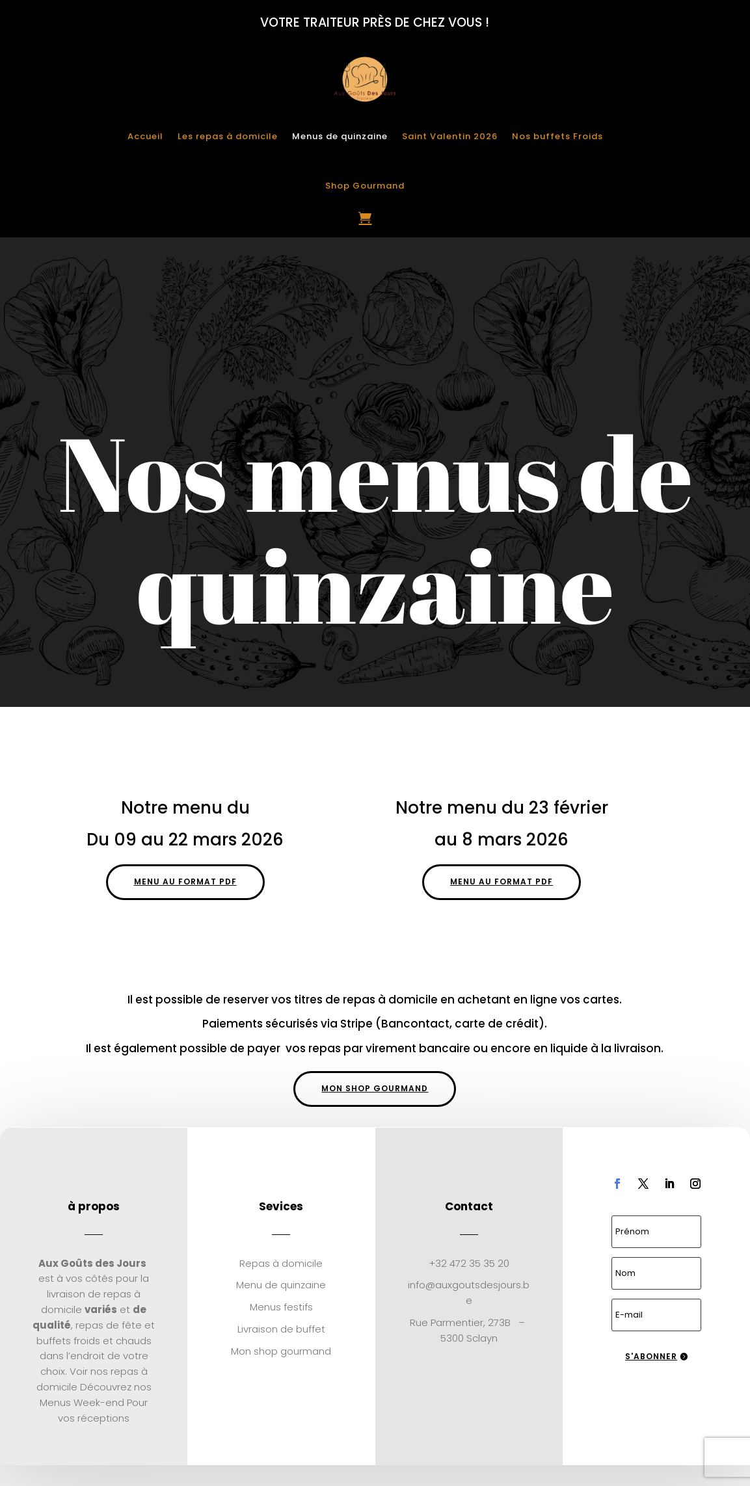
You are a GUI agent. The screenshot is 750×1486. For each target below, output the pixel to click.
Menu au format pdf (185, 881)
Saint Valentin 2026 (450, 136)
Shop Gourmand (365, 185)
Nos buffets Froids (557, 136)
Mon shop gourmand (374, 1088)
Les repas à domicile (228, 136)
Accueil (145, 136)
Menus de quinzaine (340, 136)
